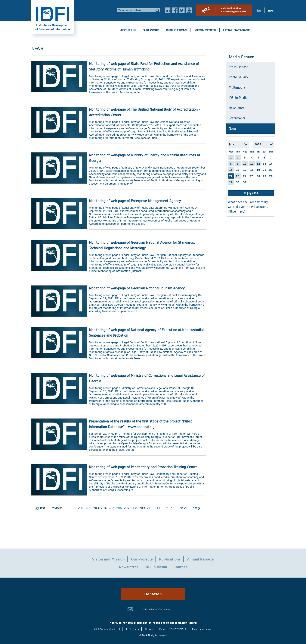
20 (264, 170)
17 (245, 170)
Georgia (149, 629)
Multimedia (237, 87)
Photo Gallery (238, 77)
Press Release (238, 67)
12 (258, 164)
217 (169, 508)
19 (258, 170)
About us (128, 30)
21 (271, 170)
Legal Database (236, 30)
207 (127, 508)
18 (252, 170)
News (233, 128)
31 (245, 182)
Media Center (205, 30)
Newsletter (236, 108)
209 (142, 508)
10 (245, 164)
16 (237, 170)
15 (231, 170)
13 (264, 164)
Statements (237, 118)
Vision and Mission (108, 559)
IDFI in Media (238, 97)
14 (271, 164)
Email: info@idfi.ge (202, 629)
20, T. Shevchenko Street (107, 629)
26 (258, 176)
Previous (56, 508)
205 (111, 508)
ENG (270, 10)
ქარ (259, 10)
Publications (176, 30)
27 (264, 176)
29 (231, 182)
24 (245, 176)
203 (96, 508)
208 (134, 508)
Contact (180, 567)
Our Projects (142, 559)
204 (103, 508)
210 (149, 508)
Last (194, 508)
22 (231, 176)
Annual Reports (200, 559)
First (41, 508)
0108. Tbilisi (132, 629)
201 (81, 508)
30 (237, 182)
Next (182, 508)
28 (271, 176)
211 (157, 508)
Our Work (151, 30)
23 (237, 176)
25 (252, 176)
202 (88, 508)
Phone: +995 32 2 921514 (172, 629)
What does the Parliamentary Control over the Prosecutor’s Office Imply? (248, 207)
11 (252, 164)
